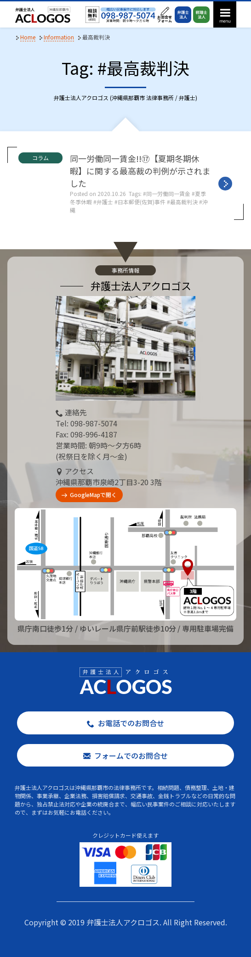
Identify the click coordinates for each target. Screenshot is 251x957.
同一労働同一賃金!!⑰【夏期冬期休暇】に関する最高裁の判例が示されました (140, 170)
